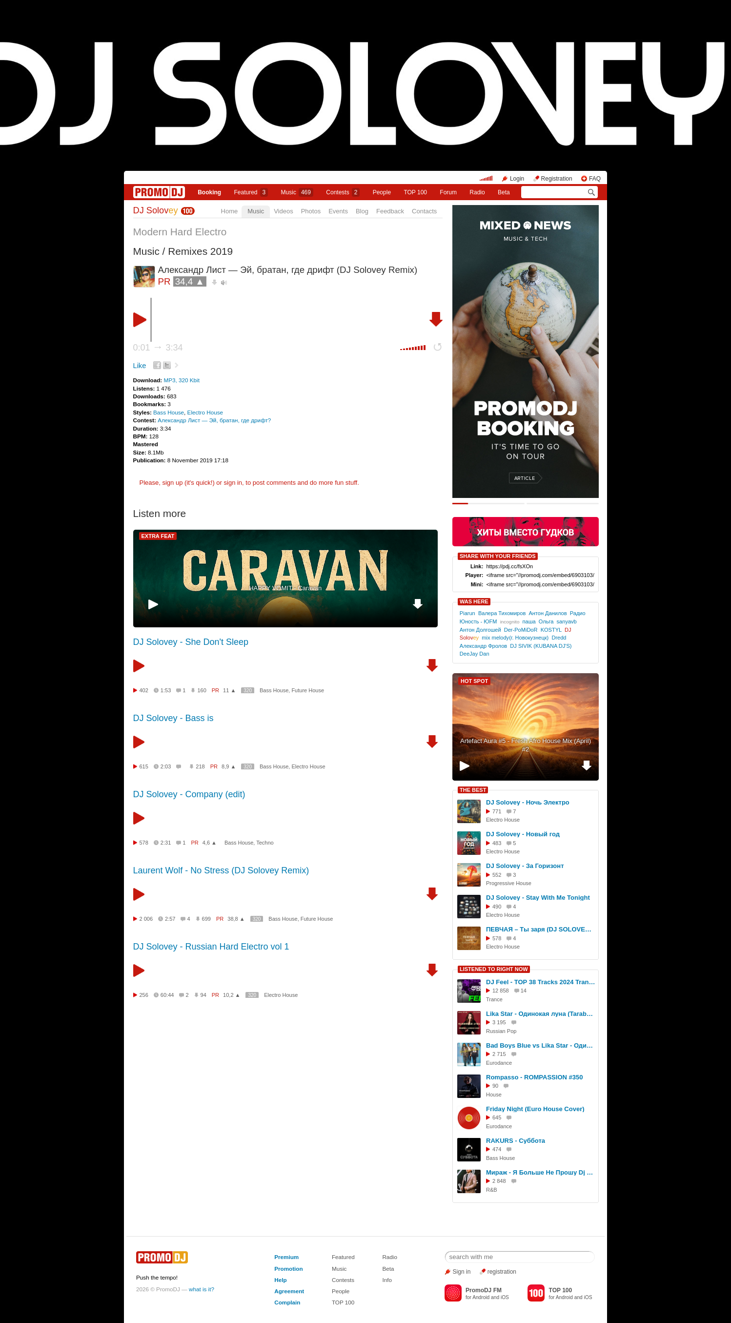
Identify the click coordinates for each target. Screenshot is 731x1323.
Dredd (558, 638)
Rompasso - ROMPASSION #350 (534, 1077)
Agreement (289, 1291)
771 (496, 811)
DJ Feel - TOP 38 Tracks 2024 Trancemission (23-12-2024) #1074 (540, 982)
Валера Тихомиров (502, 613)
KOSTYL (551, 630)
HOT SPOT (474, 681)
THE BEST (473, 790)
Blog (362, 211)
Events (338, 211)
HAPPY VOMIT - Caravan (285, 588)
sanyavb (567, 621)
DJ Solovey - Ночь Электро (527, 802)
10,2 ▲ (231, 995)
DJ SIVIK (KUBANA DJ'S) (540, 646)
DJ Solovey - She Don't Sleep (191, 642)
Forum (448, 192)
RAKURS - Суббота (515, 1140)
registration (501, 1272)
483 (496, 843)
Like (139, 366)
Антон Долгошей (480, 630)
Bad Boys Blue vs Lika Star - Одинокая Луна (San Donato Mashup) (540, 1045)
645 (496, 1117)
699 (206, 919)
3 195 (499, 1022)
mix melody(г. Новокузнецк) (515, 638)
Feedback (390, 211)
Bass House (168, 412)
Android (480, 1297)
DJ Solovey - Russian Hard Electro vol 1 (211, 946)
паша (529, 621)
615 (144, 766)
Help (280, 1280)
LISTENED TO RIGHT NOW (494, 969)
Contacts (424, 211)
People (382, 192)
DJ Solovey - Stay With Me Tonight (538, 897)
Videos (283, 211)
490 (496, 907)
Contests (343, 1280)
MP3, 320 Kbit (181, 380)
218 (200, 766)
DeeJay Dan (474, 654)
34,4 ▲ (189, 281)
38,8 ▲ (235, 919)
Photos (311, 211)
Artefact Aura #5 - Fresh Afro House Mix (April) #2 (525, 745)
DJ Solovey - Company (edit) (189, 794)
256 (144, 995)
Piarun (467, 613)
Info (387, 1280)
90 (495, 1086)
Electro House (205, 412)
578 (144, 843)
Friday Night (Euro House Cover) (535, 1109)
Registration (556, 179)
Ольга (546, 621)
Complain (287, 1302)
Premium (286, 1257)
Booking (209, 192)
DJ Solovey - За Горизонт (525, 866)
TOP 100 (415, 192)
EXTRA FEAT (158, 536)
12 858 (500, 990)
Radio (477, 192)
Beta (504, 192)
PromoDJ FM (484, 1290)
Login (517, 179)
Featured (251, 192)
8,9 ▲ (229, 766)
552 (496, 875)
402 (144, 690)
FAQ (595, 179)
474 (496, 1149)
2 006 (146, 919)
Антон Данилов (547, 613)
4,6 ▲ (210, 843)
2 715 (499, 1054)
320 (248, 690)
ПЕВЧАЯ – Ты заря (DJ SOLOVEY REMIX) (540, 929)
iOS (505, 1297)
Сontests (343, 192)
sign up (172, 482)
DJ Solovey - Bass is (173, 718)
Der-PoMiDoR (521, 630)
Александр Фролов (483, 646)
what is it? (201, 1289)
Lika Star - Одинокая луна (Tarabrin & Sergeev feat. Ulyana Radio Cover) (540, 1014)
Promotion (288, 1268)
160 (201, 690)
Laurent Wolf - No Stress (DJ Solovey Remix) (221, 870)
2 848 (499, 1181)
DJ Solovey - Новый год (523, 834)
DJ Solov (155, 210)
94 (203, 995)
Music (297, 192)
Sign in (462, 1272)
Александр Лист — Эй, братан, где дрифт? (214, 420)
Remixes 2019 (200, 251)
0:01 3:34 (158, 347)
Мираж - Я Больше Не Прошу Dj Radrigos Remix (540, 1172)
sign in (233, 482)
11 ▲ (229, 690)
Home (229, 211)
